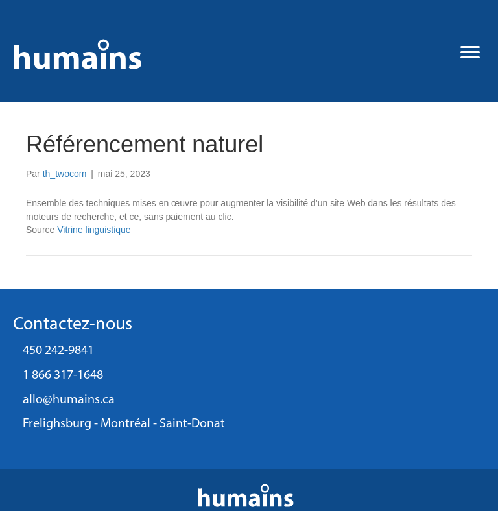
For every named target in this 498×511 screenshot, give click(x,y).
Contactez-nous (72, 325)
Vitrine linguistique (93, 229)
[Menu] (470, 53)
